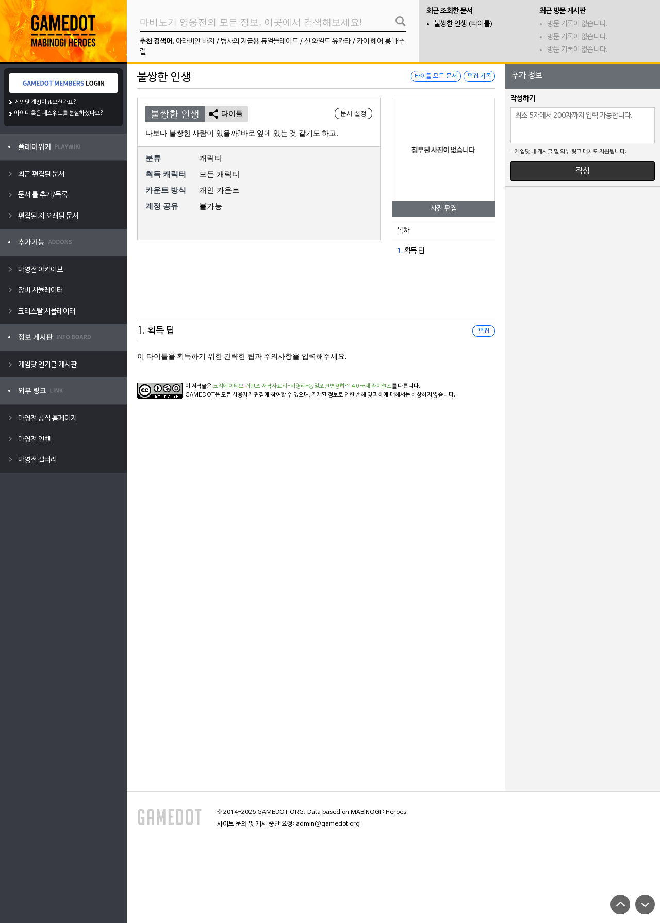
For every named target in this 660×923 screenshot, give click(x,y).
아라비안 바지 (195, 41)
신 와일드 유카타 (327, 41)
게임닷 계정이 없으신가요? (45, 102)
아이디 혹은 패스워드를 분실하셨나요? (59, 113)
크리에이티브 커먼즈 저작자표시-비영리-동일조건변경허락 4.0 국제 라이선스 (302, 386)
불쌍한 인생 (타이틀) (463, 24)
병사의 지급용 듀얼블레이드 (259, 41)
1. (400, 251)
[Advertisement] (316, 295)
